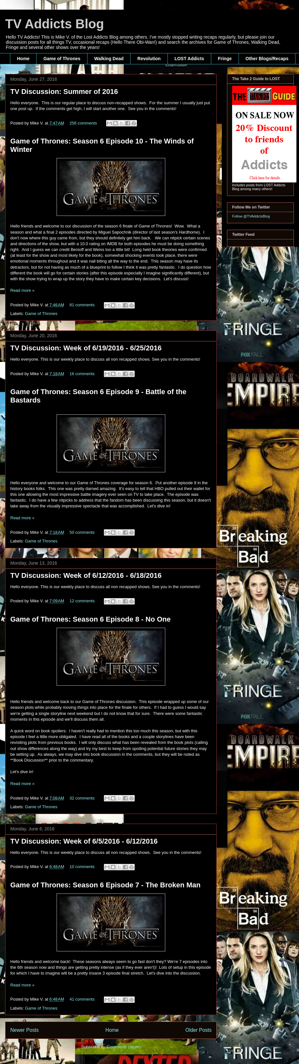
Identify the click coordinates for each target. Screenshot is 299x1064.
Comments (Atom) (123, 1046)
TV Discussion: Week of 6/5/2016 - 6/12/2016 (84, 841)
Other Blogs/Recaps (267, 58)
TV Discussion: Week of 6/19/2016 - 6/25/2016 (85, 348)
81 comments (82, 304)
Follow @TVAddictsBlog (251, 216)
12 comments (82, 600)
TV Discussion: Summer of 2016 (64, 92)
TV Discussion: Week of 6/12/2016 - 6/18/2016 (85, 575)
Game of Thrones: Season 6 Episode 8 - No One (90, 619)
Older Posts (199, 1030)
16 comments (82, 373)
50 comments (82, 532)
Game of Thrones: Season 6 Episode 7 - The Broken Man (105, 885)
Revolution (148, 58)
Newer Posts (24, 1030)
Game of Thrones (61, 58)
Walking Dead (108, 58)
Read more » (22, 290)
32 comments (82, 798)
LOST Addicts (189, 58)
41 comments (82, 999)
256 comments (83, 123)
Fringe (225, 58)
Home (23, 58)
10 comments (82, 866)
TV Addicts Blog (54, 24)
